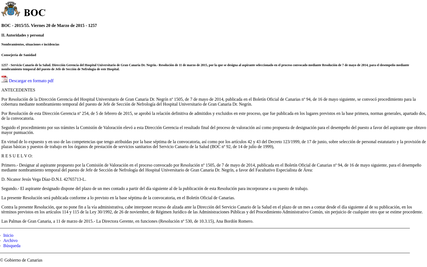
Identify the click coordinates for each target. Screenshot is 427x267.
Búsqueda (11, 245)
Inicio (8, 235)
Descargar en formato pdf (31, 80)
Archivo (10, 240)
